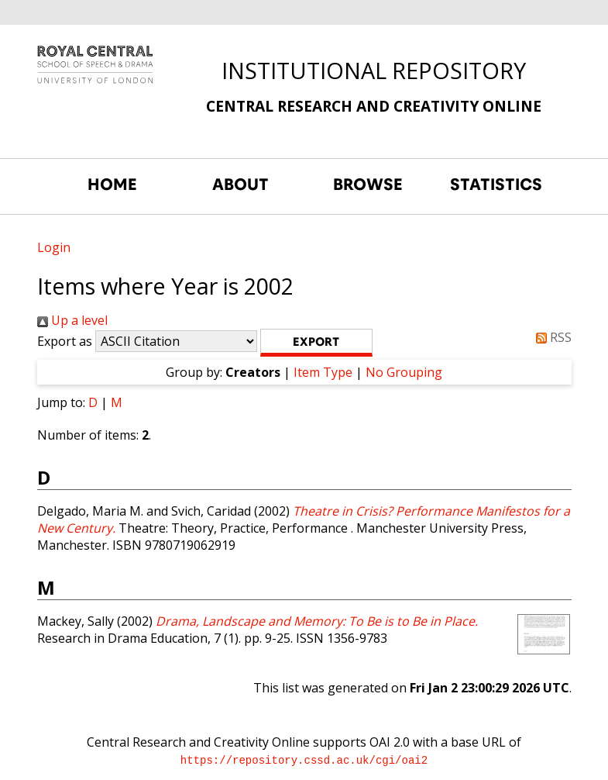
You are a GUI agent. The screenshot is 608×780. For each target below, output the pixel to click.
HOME (112, 184)
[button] (316, 343)
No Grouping (404, 372)
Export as (64, 341)
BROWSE (368, 184)
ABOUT (240, 184)
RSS (551, 337)
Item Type (323, 372)
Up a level (72, 320)
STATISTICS (496, 184)
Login (53, 247)
